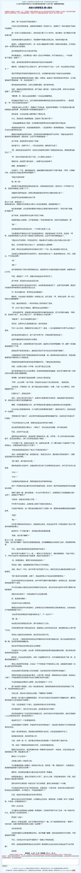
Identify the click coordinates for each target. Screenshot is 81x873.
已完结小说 (47, 869)
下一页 (37, 853)
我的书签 (42, 4)
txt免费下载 (65, 869)
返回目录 (27, 853)
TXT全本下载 (49, 4)
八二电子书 (19, 4)
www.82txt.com (21, 869)
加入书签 (32, 4)
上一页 (33, 853)
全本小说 (53, 869)
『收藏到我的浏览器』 (59, 4)
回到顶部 (42, 853)
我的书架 (37, 4)
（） (48, 853)
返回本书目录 (26, 4)
